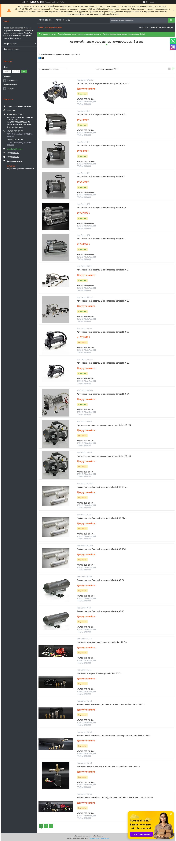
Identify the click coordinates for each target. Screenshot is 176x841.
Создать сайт (50, 2)
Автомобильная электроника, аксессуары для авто (79, 34)
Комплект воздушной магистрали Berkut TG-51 (99, 673)
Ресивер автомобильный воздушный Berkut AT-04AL (102, 487)
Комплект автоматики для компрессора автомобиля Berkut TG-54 (108, 766)
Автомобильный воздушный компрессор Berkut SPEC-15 (103, 83)
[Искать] (171, 20)
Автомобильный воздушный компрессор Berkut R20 (101, 207)
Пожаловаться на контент (99, 838)
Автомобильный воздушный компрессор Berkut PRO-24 (103, 394)
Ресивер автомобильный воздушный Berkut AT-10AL (101, 549)
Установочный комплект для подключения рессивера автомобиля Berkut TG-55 (115, 797)
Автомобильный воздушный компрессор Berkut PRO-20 (103, 301)
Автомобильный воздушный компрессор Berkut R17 (101, 176)
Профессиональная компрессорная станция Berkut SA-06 (104, 456)
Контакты (143, 27)
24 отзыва (150, 2)
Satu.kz (100, 836)
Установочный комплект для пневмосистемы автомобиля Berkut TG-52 (111, 704)
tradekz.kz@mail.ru (14, 149)
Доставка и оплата (11, 49)
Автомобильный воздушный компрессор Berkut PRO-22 (103, 363)
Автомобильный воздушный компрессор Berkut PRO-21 (103, 332)
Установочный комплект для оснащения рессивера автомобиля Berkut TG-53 (113, 735)
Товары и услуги (10, 43)
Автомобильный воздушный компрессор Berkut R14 (101, 114)
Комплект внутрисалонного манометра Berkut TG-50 (102, 642)
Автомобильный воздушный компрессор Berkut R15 (101, 145)
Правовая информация (161, 27)
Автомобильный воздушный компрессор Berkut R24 (101, 238)
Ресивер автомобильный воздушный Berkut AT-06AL (102, 518)
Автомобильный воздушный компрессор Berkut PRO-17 (103, 270)
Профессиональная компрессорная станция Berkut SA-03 (104, 425)
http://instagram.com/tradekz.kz (20, 169)
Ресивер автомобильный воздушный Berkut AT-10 (100, 611)
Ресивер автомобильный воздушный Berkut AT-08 (100, 580)
